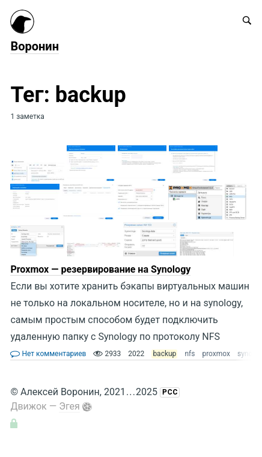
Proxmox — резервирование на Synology (100, 269)
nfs (189, 354)
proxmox (216, 354)
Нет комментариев (48, 354)
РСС (170, 392)
